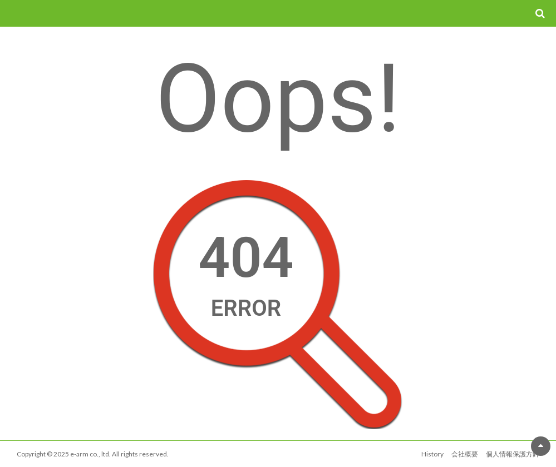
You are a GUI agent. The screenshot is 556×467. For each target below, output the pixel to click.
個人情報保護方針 (512, 454)
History (432, 454)
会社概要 (464, 454)
